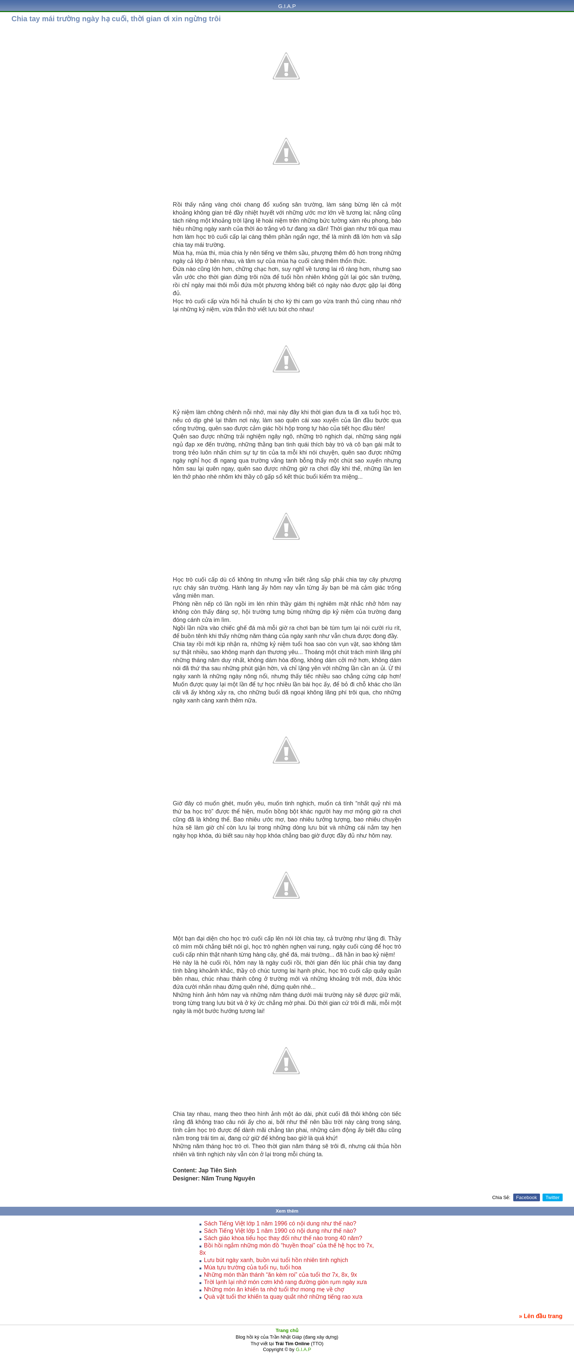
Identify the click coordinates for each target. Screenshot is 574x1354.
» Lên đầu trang (540, 1316)
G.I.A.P (287, 6)
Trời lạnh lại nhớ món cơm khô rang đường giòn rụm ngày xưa (285, 1282)
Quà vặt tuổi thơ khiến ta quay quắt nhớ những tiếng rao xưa (283, 1297)
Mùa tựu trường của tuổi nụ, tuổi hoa (252, 1267)
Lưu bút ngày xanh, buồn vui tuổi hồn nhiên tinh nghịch (276, 1260)
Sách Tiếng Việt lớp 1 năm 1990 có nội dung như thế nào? (280, 1231)
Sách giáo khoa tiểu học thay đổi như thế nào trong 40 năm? (283, 1238)
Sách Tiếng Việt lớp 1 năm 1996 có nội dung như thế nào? (280, 1223)
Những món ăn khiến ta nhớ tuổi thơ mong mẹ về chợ (274, 1289)
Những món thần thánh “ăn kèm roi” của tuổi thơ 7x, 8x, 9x (280, 1275)
